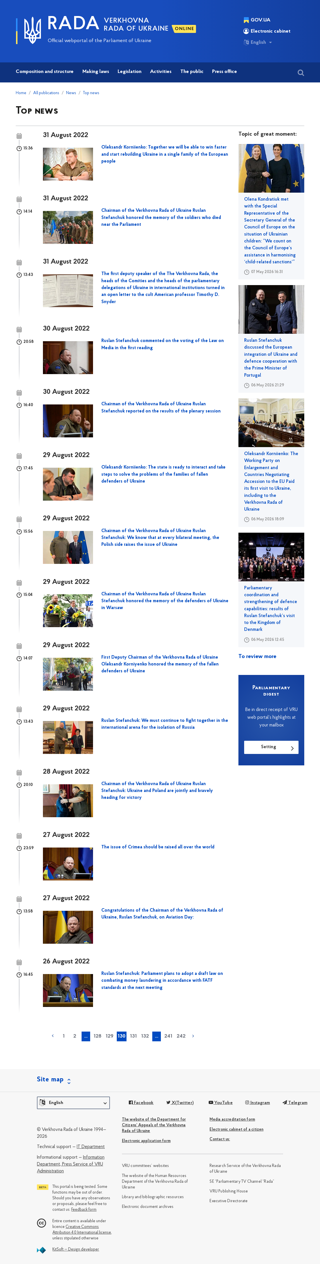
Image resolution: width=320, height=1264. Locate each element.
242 (181, 1036)
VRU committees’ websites (145, 1166)
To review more (257, 656)
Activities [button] (160, 71)
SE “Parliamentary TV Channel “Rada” (242, 1182)
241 (168, 1036)
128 (97, 1036)
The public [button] (192, 71)
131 (133, 1036)
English (254, 42)
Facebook (141, 1103)
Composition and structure (45, 71)
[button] (73, 1103)
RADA (73, 24)
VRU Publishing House (229, 1191)
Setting (268, 747)
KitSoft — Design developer (75, 1249)
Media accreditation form (232, 1119)
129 (109, 1036)
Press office (224, 71)
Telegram (295, 1103)
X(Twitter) (180, 1103)
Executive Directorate (229, 1201)
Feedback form (83, 1210)
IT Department (91, 1147)
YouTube (221, 1103)
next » (193, 1036)
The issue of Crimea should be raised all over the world (157, 847)
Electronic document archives (148, 1207)
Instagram (257, 1103)
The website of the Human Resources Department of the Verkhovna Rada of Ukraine (155, 1182)
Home (21, 93)
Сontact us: (220, 1139)
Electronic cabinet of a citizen (236, 1129)
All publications (46, 93)
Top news (91, 93)
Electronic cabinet (267, 31)
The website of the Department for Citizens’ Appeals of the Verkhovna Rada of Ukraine (154, 1125)
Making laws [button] (95, 71)
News (71, 93)
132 (145, 1036)
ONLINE (184, 29)
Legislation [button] (129, 71)
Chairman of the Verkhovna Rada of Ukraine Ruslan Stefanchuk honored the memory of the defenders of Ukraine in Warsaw (164, 601)
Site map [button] (50, 1079)
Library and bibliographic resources (153, 1197)
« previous (52, 1036)
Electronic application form (146, 1141)
